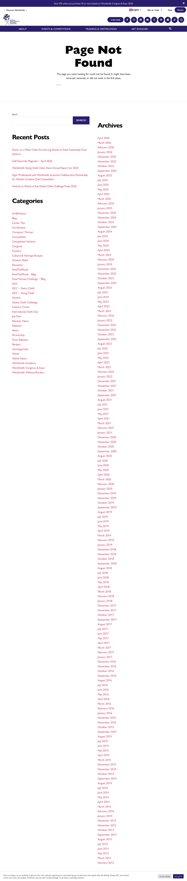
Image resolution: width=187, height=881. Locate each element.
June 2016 (103, 689)
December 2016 (107, 661)
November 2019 (107, 498)
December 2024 (107, 212)
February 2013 (106, 862)
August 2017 (105, 624)
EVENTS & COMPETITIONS (56, 28)
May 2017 (103, 638)
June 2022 (103, 353)
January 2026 (105, 152)
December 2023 (107, 269)
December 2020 (107, 437)
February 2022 (106, 371)
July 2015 (103, 741)
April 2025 (104, 194)
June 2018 (103, 577)
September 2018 (107, 563)
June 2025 (103, 184)
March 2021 (104, 423)
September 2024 (107, 227)
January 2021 (105, 432)
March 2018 (104, 591)
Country (16, 251)
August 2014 (105, 783)
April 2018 (104, 586)
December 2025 (107, 156)
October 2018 (106, 558)
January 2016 (105, 713)
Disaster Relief (20, 260)
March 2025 (104, 199)
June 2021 (103, 409)
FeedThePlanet (20, 269)
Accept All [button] (178, 876)
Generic (16, 297)
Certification (19, 227)
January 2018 (105, 601)
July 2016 (103, 685)
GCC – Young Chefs (23, 293)
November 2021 (107, 386)
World (15, 353)
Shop (170, 10)
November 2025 (107, 161)
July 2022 (103, 348)
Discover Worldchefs (15, 10)
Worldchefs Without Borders (28, 372)
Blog (14, 218)
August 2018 (105, 568)
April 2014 (104, 802)
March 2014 (104, 806)
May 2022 (103, 357)
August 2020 (105, 456)
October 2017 (106, 615)
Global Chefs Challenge (24, 302)
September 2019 (107, 507)
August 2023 (105, 287)
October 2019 (106, 502)
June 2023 (103, 297)
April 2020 (104, 474)
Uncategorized (20, 349)
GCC (15, 283)
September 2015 (107, 731)
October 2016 (106, 671)
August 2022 (105, 343)
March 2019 (104, 535)
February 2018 (106, 596)
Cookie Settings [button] (165, 876)
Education (17, 265)
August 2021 (105, 399)
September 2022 (107, 339)
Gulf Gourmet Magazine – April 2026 (32, 161)
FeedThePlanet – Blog (24, 274)
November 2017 (107, 610)
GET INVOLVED (139, 28)
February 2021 (106, 428)
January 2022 (105, 376)
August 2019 (105, 512)
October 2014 (106, 774)
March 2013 (104, 858)
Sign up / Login (154, 10)
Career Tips (18, 222)
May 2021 (103, 414)
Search (15, 114)
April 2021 (104, 418)
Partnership (18, 335)
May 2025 (103, 189)
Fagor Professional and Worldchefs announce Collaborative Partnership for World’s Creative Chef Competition (50, 177)
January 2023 (105, 320)
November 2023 (107, 273)
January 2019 (105, 544)
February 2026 (106, 147)
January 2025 (105, 208)
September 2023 (107, 283)
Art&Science (19, 213)
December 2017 (107, 605)
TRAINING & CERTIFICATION (101, 28)
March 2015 (104, 760)
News (15, 330)
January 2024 (105, 264)
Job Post (16, 316)
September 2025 (107, 170)
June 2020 (103, 465)
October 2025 (106, 166)
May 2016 (103, 694)
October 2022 (106, 334)
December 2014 (107, 764)
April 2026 (104, 138)
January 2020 (105, 488)
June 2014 (103, 792)
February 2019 (106, 540)
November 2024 (107, 217)
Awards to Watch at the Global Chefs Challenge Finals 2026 (44, 186)
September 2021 (107, 395)
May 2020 (103, 470)
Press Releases (20, 339)
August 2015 (105, 736)
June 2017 (103, 633)
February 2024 (106, 259)
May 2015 (103, 750)
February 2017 (106, 652)
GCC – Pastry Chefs (23, 288)
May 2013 (103, 853)
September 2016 (107, 675)
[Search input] (92, 84)
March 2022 (104, 367)
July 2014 (103, 788)
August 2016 (105, 680)
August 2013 (105, 839)
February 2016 (106, 708)
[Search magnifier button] (131, 84)
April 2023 (104, 306)
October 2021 (106, 390)
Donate (180, 10)
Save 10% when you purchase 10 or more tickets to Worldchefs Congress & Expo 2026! (93, 3)
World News (19, 358)
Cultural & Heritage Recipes (27, 255)
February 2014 (106, 811)
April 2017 (104, 643)
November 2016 (107, 666)
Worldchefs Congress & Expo (28, 367)
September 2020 (107, 451)
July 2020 (103, 460)
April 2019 (104, 530)
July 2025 (103, 180)
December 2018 (107, 549)
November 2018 (107, 554)
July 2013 (103, 844)
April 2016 (104, 699)
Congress (17, 246)
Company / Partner (22, 232)
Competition (19, 237)
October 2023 (106, 278)
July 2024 (103, 236)
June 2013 (103, 848)
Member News (20, 321)
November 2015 (107, 722)
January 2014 (105, 816)
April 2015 (104, 755)
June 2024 (103, 241)
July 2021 (103, 404)
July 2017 (103, 629)
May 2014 (103, 797)
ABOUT (23, 28)
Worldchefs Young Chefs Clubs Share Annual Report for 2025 (45, 168)
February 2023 (106, 315)
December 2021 (107, 381)
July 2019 (103, 516)
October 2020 (106, 446)
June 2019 (103, 521)
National (16, 325)
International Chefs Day (25, 311)
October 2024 (106, 222)
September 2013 (107, 834)
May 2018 (103, 582)
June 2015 (103, 745)
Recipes (16, 344)
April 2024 (104, 250)
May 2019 (103, 526)
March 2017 (104, 647)
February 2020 (106, 484)
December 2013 (107, 820)
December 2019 (107, 493)
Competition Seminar (24, 241)
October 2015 (106, 727)
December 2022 (107, 325)
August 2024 (105, 231)
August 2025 (105, 175)
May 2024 (103, 245)
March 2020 (104, 479)
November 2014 (107, 769)
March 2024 (104, 255)
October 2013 (106, 830)
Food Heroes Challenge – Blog (28, 279)
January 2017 (105, 657)
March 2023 (104, 311)
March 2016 (104, 703)
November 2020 (107, 442)
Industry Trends (20, 307)
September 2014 (107, 778)
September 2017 (107, 619)
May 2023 (103, 301)
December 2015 (107, 717)
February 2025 (106, 203)
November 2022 (107, 329)
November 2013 (107, 825)
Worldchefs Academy (24, 363)
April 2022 (104, 362)
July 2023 (103, 292)
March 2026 (104, 142)
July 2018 (103, 573)
